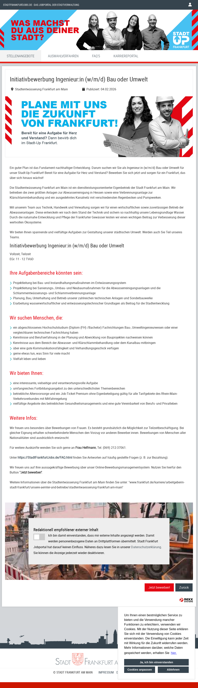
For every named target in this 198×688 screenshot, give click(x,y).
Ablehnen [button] (173, 669)
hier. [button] (174, 653)
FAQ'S (96, 56)
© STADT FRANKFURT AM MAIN (73, 672)
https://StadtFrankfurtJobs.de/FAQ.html (45, 457)
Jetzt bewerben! (159, 587)
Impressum (106, 672)
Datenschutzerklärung (146, 547)
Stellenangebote (20, 56)
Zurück (184, 587)
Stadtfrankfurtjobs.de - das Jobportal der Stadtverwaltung (41, 5)
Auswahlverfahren (63, 56)
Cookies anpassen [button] (139, 669)
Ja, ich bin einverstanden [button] (156, 662)
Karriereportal (126, 56)
